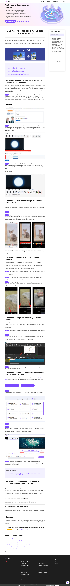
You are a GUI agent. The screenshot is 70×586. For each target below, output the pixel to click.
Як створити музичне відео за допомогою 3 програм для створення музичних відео (21, 542)
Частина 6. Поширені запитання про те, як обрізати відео (18, 74)
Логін (63, 1)
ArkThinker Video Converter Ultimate (17, 6)
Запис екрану (23, 563)
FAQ (55, 565)
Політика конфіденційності (43, 565)
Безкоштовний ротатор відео (25, 578)
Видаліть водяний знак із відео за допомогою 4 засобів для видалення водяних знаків (24, 473)
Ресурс (48, 1)
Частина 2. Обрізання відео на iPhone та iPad (16, 68)
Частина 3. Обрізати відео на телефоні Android (17, 70)
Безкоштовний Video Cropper (25, 575)
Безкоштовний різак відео (26, 568)
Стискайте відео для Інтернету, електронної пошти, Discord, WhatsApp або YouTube (57, 38)
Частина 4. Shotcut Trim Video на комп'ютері (16, 71)
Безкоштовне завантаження (10, 22)
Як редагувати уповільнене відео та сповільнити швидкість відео (18, 544)
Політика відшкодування (42, 572)
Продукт (42, 1)
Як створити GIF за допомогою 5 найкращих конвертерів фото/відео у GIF (58, 48)
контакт (56, 563)
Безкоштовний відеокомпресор (24, 571)
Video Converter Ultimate (25, 561)
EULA (39, 567)
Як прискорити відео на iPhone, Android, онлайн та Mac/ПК (17, 538)
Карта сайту (40, 570)
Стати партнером (41, 563)
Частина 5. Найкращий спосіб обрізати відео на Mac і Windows (20, 73)
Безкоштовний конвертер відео (25, 566)
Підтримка (55, 1)
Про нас (39, 561)
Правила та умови (41, 568)
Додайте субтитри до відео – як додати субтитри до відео (17, 540)
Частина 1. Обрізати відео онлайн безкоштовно (17, 67)
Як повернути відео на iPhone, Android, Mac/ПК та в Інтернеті (19, 474)
